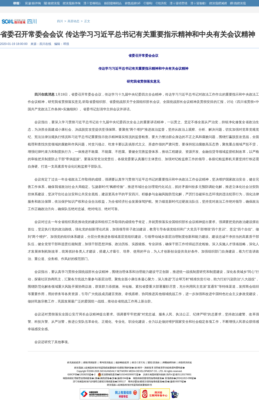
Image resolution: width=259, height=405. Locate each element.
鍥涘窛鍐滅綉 (218, 3)
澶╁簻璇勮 (198, 3)
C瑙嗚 (148, 3)
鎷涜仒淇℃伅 (138, 362)
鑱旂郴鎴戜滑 (122, 362)
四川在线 (45, 43)
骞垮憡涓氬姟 (106, 362)
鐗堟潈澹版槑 (90, 362)
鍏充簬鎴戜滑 (73, 362)
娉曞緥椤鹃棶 (169, 362)
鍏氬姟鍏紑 (133, 3)
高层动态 (73, 21)
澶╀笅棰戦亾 (92, 3)
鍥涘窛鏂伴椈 (71, 3)
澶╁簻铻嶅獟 (178, 3)
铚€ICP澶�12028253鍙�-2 (81, 374)
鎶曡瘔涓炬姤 (185, 362)
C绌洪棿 (161, 3)
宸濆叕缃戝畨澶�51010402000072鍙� (119, 374)
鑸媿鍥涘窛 (238, 3)
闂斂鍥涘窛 (52, 3)
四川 (60, 21)
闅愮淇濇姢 (153, 362)
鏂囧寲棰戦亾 (113, 3)
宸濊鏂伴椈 (33, 3)
